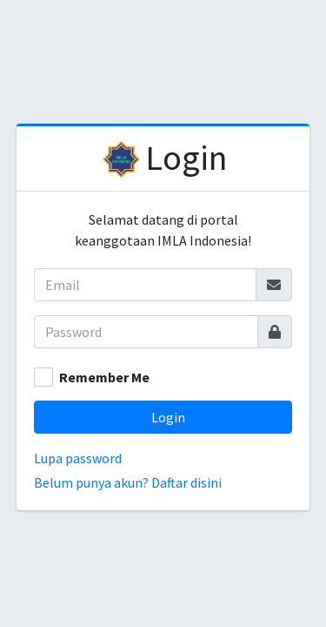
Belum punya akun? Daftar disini (128, 482)
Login (186, 157)
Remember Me (104, 377)
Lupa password (78, 458)
